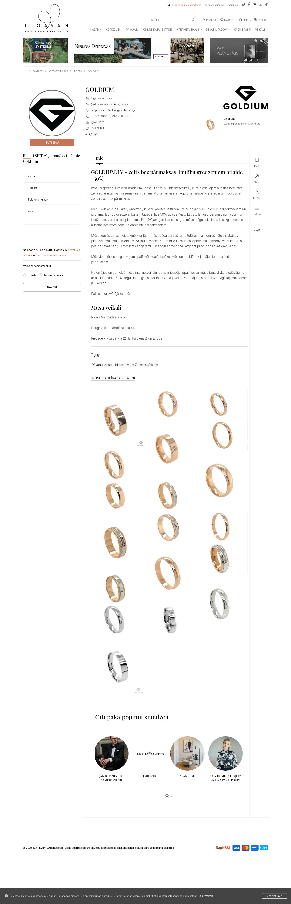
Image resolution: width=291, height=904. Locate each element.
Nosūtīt (52, 287)
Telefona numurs (54, 275)
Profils (209, 20)
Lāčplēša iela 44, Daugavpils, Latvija (113, 110)
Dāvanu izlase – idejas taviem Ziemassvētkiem (125, 365)
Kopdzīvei (114, 29)
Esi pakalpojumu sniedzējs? (186, 5)
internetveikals (58, 71)
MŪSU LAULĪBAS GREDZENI (113, 378)
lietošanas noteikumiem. (51, 255)
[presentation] (51, 233)
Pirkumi (245, 20)
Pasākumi (132, 29)
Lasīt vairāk (206, 895)
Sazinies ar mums (214, 5)
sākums (37, 71)
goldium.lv (97, 122)
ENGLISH (261, 20)
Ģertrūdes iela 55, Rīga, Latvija (110, 104)
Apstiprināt (274, 896)
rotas (78, 71)
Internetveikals (188, 29)
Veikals (260, 29)
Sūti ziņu (52, 142)
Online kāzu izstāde (157, 29)
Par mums (232, 5)
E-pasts (31, 275)
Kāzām (96, 29)
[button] (167, 796)
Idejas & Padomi (218, 29)
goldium (93, 71)
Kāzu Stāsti (242, 29)
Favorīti (227, 20)
